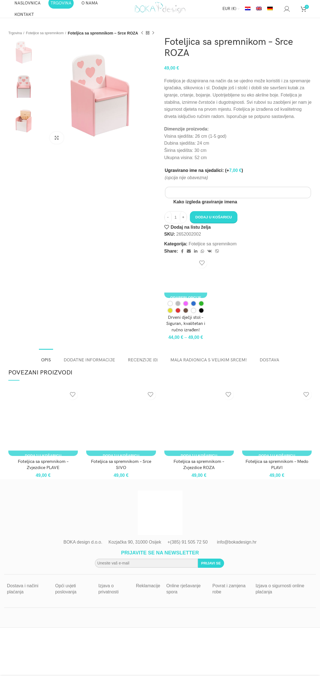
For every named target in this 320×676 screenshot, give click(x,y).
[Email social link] (188, 255)
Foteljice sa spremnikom (49, 37)
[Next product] (159, 37)
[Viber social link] (217, 255)
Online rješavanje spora (183, 593)
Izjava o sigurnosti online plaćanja (279, 593)
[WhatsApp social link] (202, 255)
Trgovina (15, 37)
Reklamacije (148, 590)
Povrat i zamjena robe (228, 593)
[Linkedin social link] (195, 255)
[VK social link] (210, 255)
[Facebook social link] (182, 255)
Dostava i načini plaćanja (22, 593)
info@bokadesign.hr (237, 546)
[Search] (278, 11)
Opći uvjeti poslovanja (65, 593)
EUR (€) (229, 11)
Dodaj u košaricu (213, 221)
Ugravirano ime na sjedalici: (204, 174)
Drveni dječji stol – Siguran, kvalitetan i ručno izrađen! (185, 328)
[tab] (46, 361)
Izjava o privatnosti (108, 593)
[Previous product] (148, 37)
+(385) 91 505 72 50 (187, 546)
